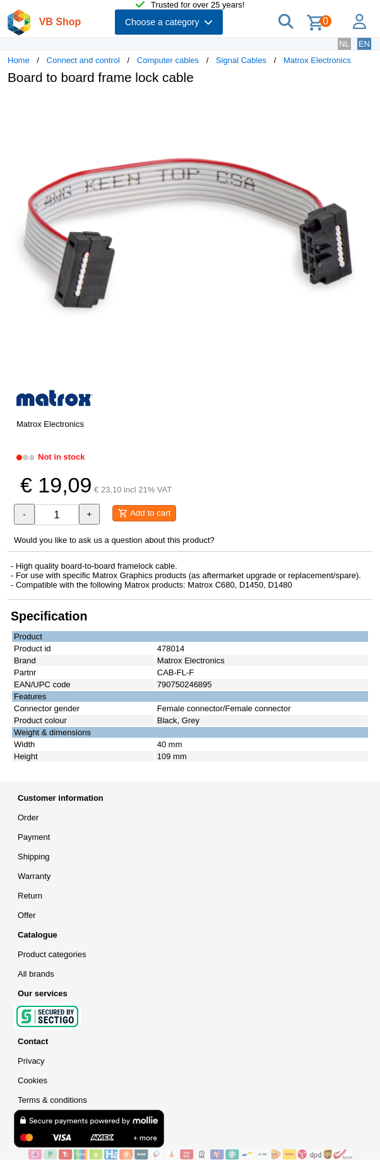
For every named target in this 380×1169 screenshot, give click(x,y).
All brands (36, 974)
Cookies (32, 1080)
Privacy (31, 1061)
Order (28, 817)
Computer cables (168, 60)
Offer (27, 915)
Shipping (34, 856)
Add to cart (144, 513)
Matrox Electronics (317, 60)
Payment (34, 837)
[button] (361, 108)
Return (30, 895)
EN (364, 44)
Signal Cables (241, 60)
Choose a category (169, 22)
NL (344, 44)
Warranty (34, 876)
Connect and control (83, 60)
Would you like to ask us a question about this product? (114, 540)
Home (19, 60)
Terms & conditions (52, 1100)
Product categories (52, 954)
